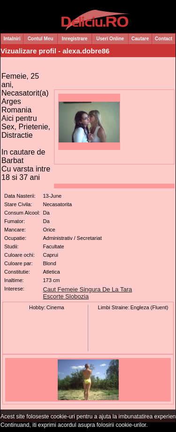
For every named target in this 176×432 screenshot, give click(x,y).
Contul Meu (40, 38)
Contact (163, 38)
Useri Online (110, 38)
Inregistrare (74, 38)
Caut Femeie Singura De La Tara (87, 289)
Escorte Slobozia (66, 296)
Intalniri (12, 38)
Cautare (140, 38)
